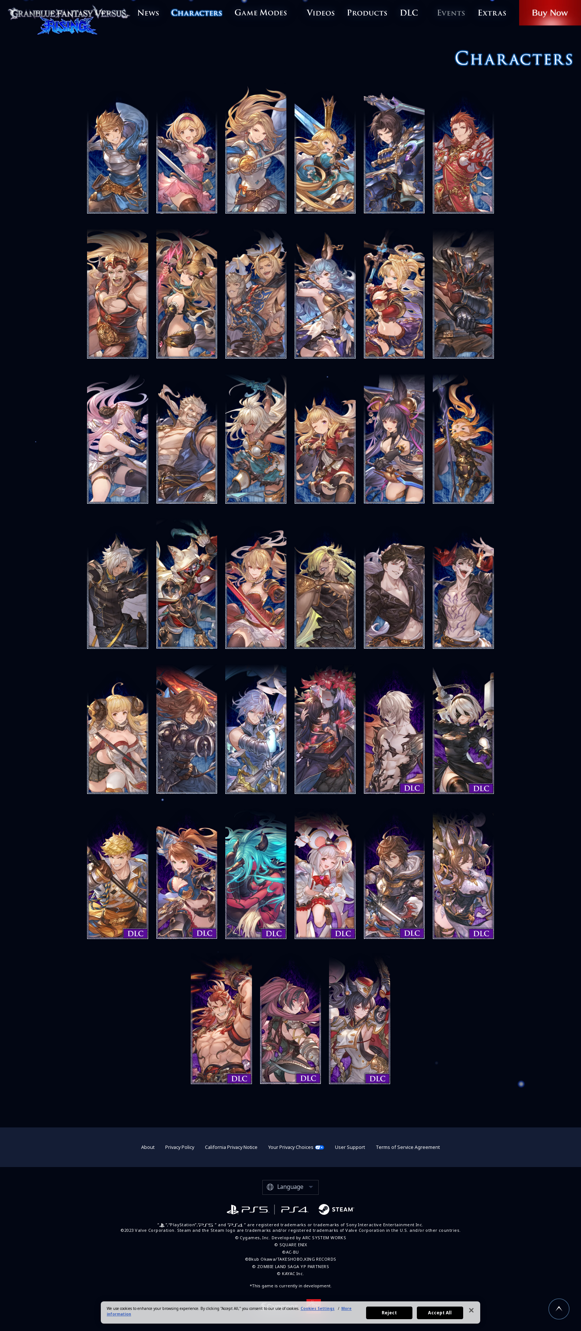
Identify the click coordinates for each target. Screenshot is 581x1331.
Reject (389, 1313)
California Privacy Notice (231, 1147)
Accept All (440, 1313)
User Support (350, 1147)
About (148, 1147)
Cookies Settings (318, 1308)
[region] (290, 1312)
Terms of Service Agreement (408, 1147)
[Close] (471, 1310)
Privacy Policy (179, 1147)
